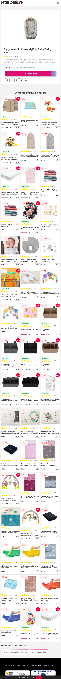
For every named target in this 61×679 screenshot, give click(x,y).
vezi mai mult (15, 64)
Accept (38, 677)
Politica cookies (48, 665)
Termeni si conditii (13, 665)
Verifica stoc (40, 73)
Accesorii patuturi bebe (38, 652)
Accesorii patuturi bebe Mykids (15, 652)
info (17, 127)
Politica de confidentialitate (31, 665)
